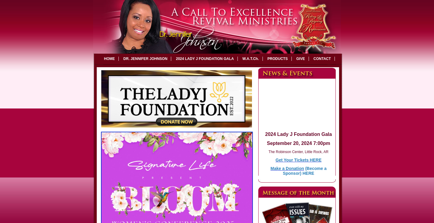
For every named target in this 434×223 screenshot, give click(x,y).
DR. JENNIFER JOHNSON (145, 59)
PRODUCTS (277, 59)
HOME (109, 59)
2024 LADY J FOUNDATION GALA (205, 59)
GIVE (300, 59)
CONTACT (322, 59)
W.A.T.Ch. (250, 59)
